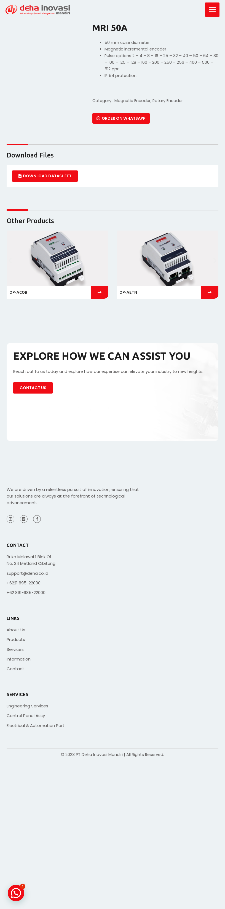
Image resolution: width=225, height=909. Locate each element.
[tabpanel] (112, 176)
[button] (10, 260)
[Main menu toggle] (212, 9)
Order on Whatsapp (121, 118)
